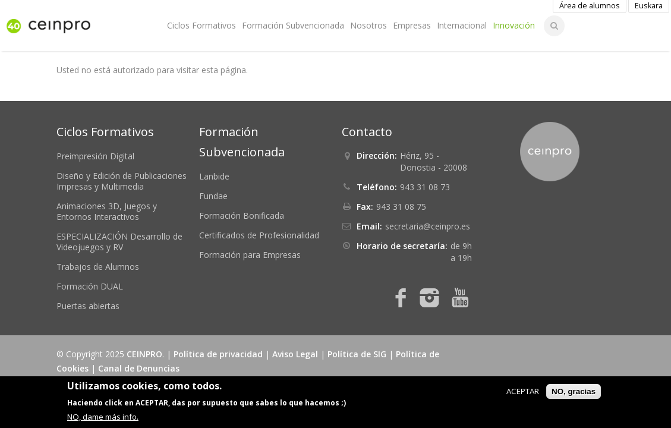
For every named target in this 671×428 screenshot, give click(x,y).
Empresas (412, 25)
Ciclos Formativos (201, 25)
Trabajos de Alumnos (97, 266)
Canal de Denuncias (138, 368)
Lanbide (214, 176)
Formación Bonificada (241, 215)
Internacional (462, 25)
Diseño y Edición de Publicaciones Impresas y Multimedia (121, 181)
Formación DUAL (89, 286)
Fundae (213, 196)
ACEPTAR (522, 391)
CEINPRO (144, 354)
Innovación (514, 25)
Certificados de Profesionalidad (259, 235)
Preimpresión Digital (95, 156)
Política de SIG (356, 354)
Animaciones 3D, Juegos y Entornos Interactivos (106, 211)
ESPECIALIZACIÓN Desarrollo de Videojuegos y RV (119, 242)
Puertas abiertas (87, 305)
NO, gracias (574, 391)
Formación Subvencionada (293, 25)
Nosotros (368, 25)
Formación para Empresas (250, 254)
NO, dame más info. (102, 416)
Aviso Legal (295, 354)
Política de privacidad (218, 354)
